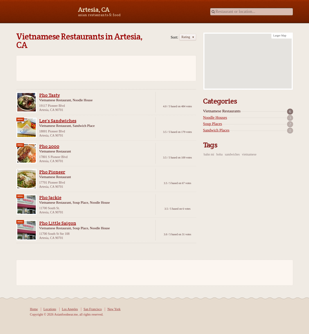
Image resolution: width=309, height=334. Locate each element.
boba (219, 154)
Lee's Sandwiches (57, 121)
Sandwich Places (216, 130)
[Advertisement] (104, 68)
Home (34, 309)
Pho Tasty (49, 95)
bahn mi (209, 154)
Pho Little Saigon (57, 223)
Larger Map (279, 35)
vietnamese (249, 154)
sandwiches (232, 154)
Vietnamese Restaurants (222, 111)
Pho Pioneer (52, 172)
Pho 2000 (49, 146)
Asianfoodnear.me (37, 11)
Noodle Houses (215, 117)
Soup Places (212, 124)
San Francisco (93, 309)
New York (113, 309)
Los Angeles (70, 309)
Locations (49, 309)
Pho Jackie (50, 197)
